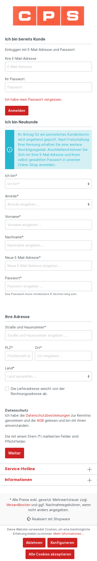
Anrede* (12, 196)
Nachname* (14, 237)
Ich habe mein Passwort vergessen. (33, 99)
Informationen (18, 479)
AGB (40, 420)
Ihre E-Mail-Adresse (20, 58)
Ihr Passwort (15, 79)
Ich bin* (11, 176)
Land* (9, 368)
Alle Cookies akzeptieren (50, 554)
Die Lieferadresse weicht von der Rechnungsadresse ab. (38, 391)
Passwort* (13, 278)
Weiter (14, 453)
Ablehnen (34, 543)
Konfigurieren (62, 543)
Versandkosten (18, 505)
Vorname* (13, 216)
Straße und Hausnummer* (25, 327)
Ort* (38, 348)
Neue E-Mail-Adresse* (23, 257)
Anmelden (16, 110)
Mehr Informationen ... (68, 533)
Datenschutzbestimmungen (48, 415)
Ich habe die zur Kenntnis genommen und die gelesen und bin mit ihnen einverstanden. (48, 420)
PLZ (9, 348)
